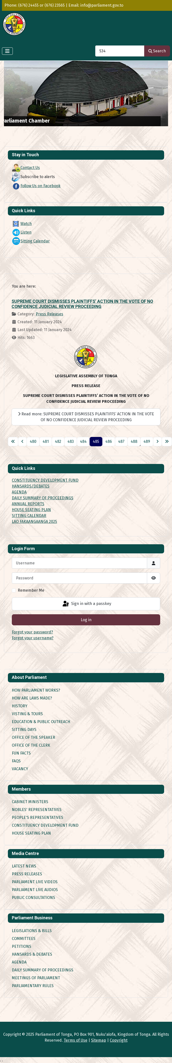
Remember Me (31, 590)
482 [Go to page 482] (58, 441)
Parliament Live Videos (35, 882)
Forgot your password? (32, 632)
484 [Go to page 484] (83, 441)
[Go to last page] (167, 441)
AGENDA (19, 492)
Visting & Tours (27, 714)
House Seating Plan (31, 833)
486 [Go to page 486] (108, 441)
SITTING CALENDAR (29, 515)
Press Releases (49, 314)
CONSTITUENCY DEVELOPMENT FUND (45, 480)
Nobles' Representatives (37, 809)
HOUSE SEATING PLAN (31, 509)
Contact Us (26, 167)
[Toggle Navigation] (7, 51)
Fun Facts (21, 753)
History (19, 706)
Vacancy (20, 769)
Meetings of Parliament (36, 978)
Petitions (21, 946)
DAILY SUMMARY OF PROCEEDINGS (42, 498)
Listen (21, 232)
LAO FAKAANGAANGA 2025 (34, 521)
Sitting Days (24, 729)
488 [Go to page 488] (134, 441)
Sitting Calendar (31, 241)
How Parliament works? (36, 690)
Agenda (19, 962)
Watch (22, 223)
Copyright (118, 1040)
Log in (86, 619)
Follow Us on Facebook (36, 185)
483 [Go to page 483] (70, 441)
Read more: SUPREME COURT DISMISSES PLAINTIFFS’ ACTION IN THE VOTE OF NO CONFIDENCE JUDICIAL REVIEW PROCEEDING (86, 417)
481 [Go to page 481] (46, 441)
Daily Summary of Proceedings (42, 970)
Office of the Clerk (31, 745)
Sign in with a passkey (86, 604)
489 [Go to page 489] (146, 441)
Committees (23, 938)
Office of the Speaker (33, 737)
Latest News (24, 866)
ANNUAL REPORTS (28, 504)
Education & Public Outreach (41, 721)
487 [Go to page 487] (121, 441)
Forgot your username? (32, 638)
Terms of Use (75, 1040)
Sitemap (98, 1040)
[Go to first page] (13, 441)
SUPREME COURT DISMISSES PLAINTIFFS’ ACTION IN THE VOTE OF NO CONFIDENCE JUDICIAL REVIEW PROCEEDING (82, 304)
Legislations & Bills (32, 930)
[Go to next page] (157, 441)
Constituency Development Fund (45, 825)
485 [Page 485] (96, 441)
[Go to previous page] (22, 441)
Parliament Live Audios (35, 889)
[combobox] (119, 50)
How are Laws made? (32, 698)
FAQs (16, 761)
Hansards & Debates (32, 954)
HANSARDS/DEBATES (30, 486)
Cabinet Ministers (30, 801)
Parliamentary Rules (33, 985)
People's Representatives (37, 817)
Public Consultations (33, 897)
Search (157, 51)
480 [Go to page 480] (33, 441)
